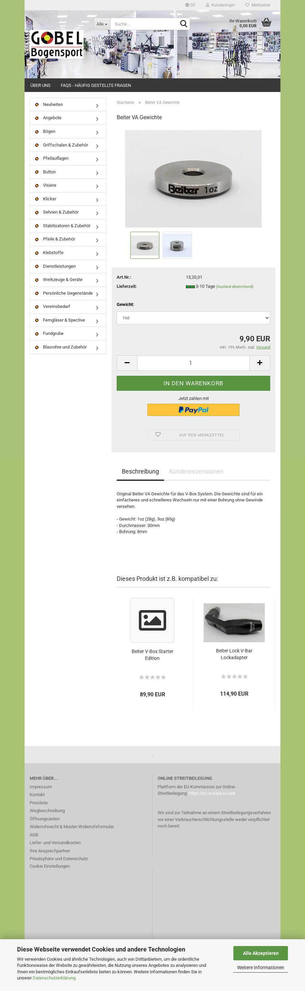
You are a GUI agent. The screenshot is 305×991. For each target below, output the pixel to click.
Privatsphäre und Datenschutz (59, 868)
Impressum (41, 796)
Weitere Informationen (260, 967)
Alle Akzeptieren (261, 953)
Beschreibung (140, 480)
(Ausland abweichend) (234, 296)
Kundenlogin (220, 5)
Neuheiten (49, 114)
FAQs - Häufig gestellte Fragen (96, 85)
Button (45, 181)
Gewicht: (125, 314)
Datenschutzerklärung (54, 977)
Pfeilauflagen (52, 167)
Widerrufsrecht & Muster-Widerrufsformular (72, 836)
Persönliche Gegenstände (64, 302)
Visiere (45, 194)
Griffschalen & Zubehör (61, 154)
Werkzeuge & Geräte (59, 289)
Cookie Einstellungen (50, 875)
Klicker (45, 208)
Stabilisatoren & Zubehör (62, 235)
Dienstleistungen (55, 275)
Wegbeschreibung (47, 820)
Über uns (40, 85)
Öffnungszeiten (45, 828)
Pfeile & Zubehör (55, 248)
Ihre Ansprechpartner (50, 860)
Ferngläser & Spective (60, 329)
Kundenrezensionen (196, 480)
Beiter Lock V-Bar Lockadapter (234, 663)
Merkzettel (257, 5)
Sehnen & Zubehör (56, 221)
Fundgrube (49, 343)
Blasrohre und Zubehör (61, 356)
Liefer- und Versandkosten (55, 852)
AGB (34, 844)
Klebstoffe (49, 262)
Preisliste (39, 812)
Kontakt (37, 804)
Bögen (45, 140)
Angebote (48, 127)
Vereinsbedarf (52, 316)
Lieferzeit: (127, 295)
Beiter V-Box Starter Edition (152, 664)
